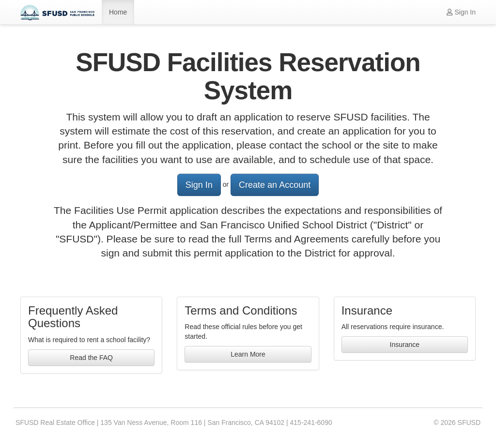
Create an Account (274, 185)
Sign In (461, 12)
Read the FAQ (91, 358)
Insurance (404, 344)
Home (118, 12)
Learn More (248, 354)
